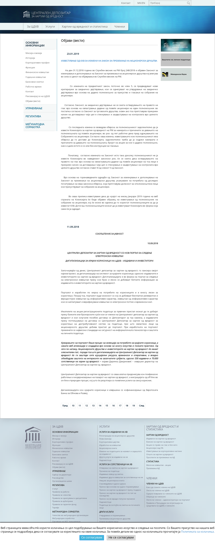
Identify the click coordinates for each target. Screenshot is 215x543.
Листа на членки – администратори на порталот (168, 500)
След (141, 405)
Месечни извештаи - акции (158, 465)
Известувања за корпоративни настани (164, 451)
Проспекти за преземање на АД (160, 457)
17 (120, 405)
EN (143, 3)
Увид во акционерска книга (111, 480)
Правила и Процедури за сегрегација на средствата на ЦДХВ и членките (164, 504)
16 (113, 405)
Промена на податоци (109, 471)
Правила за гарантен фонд (64, 504)
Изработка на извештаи (110, 445)
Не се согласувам (121, 537)
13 (93, 405)
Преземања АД (153, 468)
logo (47, 14)
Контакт (126, 3)
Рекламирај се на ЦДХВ (38, 96)
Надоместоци (105, 460)
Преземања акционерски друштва (114, 518)
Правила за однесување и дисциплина (69, 498)
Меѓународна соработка (63, 518)
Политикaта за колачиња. (197, 531)
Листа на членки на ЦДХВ (157, 490)
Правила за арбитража (62, 501)
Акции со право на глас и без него (161, 445)
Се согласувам (91, 537)
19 (133, 405)
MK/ (139, 3)
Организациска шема (62, 481)
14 (100, 405)
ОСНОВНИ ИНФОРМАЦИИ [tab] (35, 44)
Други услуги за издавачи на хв (113, 457)
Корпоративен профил (37, 62)
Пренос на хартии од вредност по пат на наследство (117, 494)
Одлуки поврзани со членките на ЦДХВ (164, 493)
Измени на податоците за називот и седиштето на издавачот (120, 452)
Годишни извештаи (36, 77)
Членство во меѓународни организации (70, 515)
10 (73, 405)
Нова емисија (105, 438)
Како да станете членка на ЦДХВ (160, 487)
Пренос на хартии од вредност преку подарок (120, 490)
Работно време (33, 86)
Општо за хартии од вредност (159, 454)
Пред (65, 405)
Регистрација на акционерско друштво (117, 435)
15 (106, 405)
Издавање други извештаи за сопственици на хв (121, 477)
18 (127, 405)
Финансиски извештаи (37, 72)
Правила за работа (60, 491)
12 (86, 405)
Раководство (58, 478)
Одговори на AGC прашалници (66, 521)
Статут (55, 488)
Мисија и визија (34, 53)
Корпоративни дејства (109, 442)
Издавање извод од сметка (111, 474)
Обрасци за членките (156, 496)
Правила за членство (61, 495)
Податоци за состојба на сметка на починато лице (119, 506)
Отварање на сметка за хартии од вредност (118, 468)
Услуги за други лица (108, 521)
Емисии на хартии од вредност (160, 441)
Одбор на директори (61, 474)
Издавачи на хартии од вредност (161, 438)
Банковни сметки (35, 81)
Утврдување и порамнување (112, 515)
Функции (30, 67)
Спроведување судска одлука (112, 483)
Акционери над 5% (154, 448)
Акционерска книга (108, 448)
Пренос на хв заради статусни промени (117, 499)
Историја (30, 57)
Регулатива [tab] (33, 116)
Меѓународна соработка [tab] (35, 126)
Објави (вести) (33, 101)
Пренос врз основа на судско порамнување (119, 486)
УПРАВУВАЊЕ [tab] (34, 108)
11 (80, 405)
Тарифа (55, 507)
